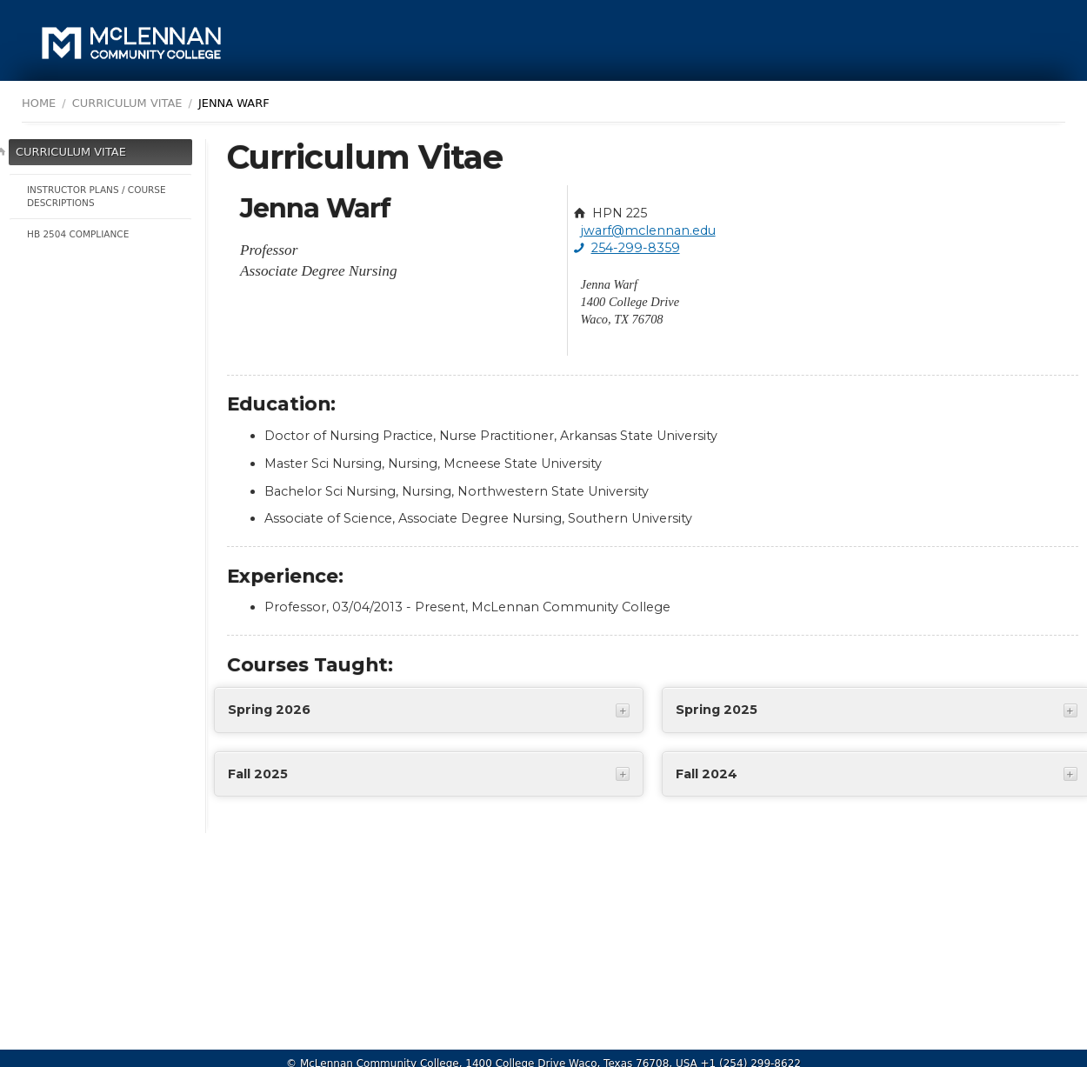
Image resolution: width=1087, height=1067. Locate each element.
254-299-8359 (635, 248)
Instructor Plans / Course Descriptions (96, 196)
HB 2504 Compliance (78, 234)
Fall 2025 (258, 774)
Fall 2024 (706, 774)
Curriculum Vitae (71, 151)
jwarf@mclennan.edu (648, 230)
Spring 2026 (269, 709)
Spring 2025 (716, 709)
